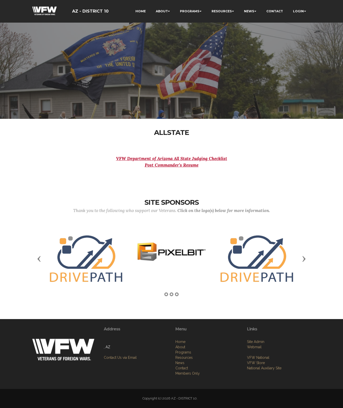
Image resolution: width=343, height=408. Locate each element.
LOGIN (298, 11)
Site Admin (255, 364)
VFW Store (256, 385)
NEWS (249, 11)
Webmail (254, 369)
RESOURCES (222, 11)
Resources (184, 384)
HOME (140, 11)
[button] (39, 258)
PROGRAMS (189, 11)
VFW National (258, 379)
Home (180, 369)
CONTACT (274, 11)
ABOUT (162, 11)
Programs (183, 379)
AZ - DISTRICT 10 (90, 11)
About (180, 374)
